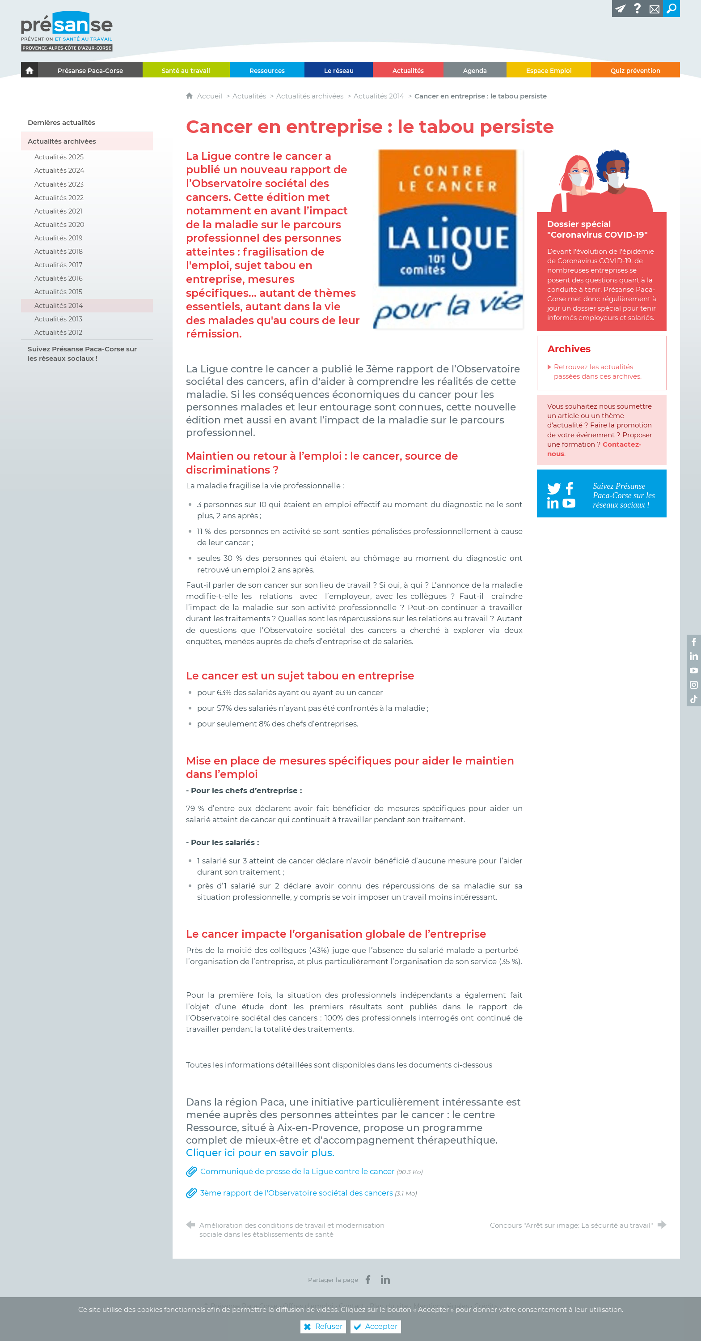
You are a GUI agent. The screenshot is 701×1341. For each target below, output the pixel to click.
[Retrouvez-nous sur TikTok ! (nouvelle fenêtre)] (694, 699)
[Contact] (654, 8)
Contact (351, 1306)
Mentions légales (441, 1306)
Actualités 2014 (379, 96)
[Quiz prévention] (635, 69)
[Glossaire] (637, 8)
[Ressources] (267, 69)
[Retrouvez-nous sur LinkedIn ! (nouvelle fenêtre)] (694, 656)
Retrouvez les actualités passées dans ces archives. (598, 371)
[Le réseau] (338, 69)
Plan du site (389, 1306)
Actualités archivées (309, 96)
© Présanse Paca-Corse (240, 1306)
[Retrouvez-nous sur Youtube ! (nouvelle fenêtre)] (694, 670)
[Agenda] (475, 69)
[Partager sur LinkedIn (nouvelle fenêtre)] (385, 1279)
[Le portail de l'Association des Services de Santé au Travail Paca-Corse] (29, 69)
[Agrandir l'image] (448, 238)
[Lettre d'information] (620, 8)
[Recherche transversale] (671, 8)
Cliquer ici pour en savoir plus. (260, 1152)
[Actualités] (408, 69)
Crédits (486, 1306)
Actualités (249, 96)
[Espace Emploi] (549, 69)
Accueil (210, 96)
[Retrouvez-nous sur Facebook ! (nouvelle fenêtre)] (694, 642)
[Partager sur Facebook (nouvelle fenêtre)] (368, 1279)
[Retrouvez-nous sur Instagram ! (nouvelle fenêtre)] (694, 685)
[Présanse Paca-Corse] (90, 69)
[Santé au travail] (186, 69)
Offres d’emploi (308, 1306)
